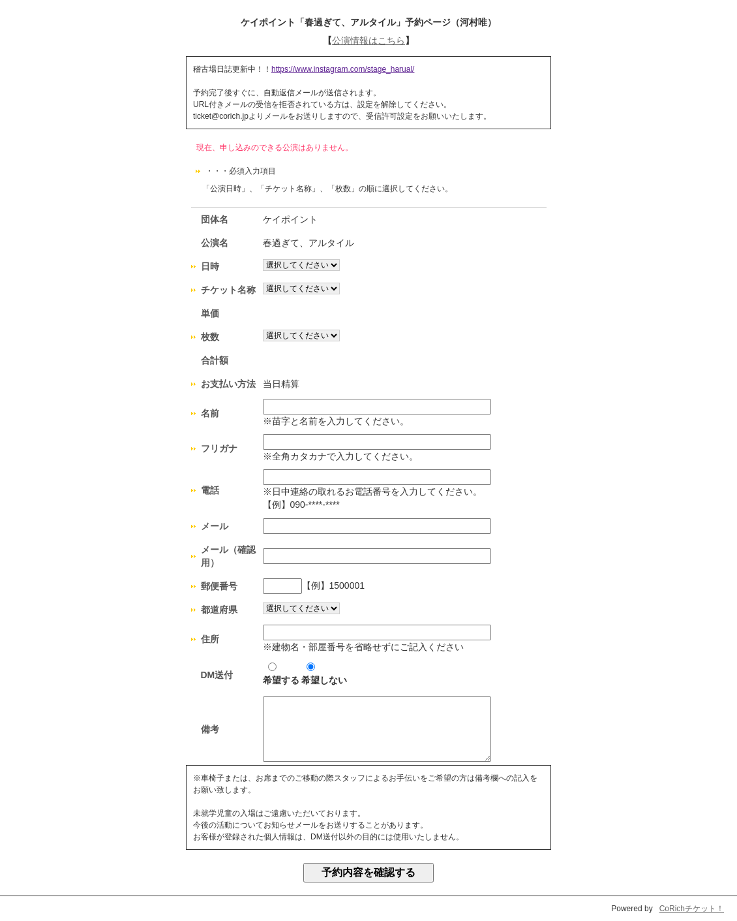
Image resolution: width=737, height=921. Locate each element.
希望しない (324, 674)
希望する (281, 674)
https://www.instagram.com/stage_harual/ (342, 69)
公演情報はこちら (368, 40)
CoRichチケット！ (691, 908)
